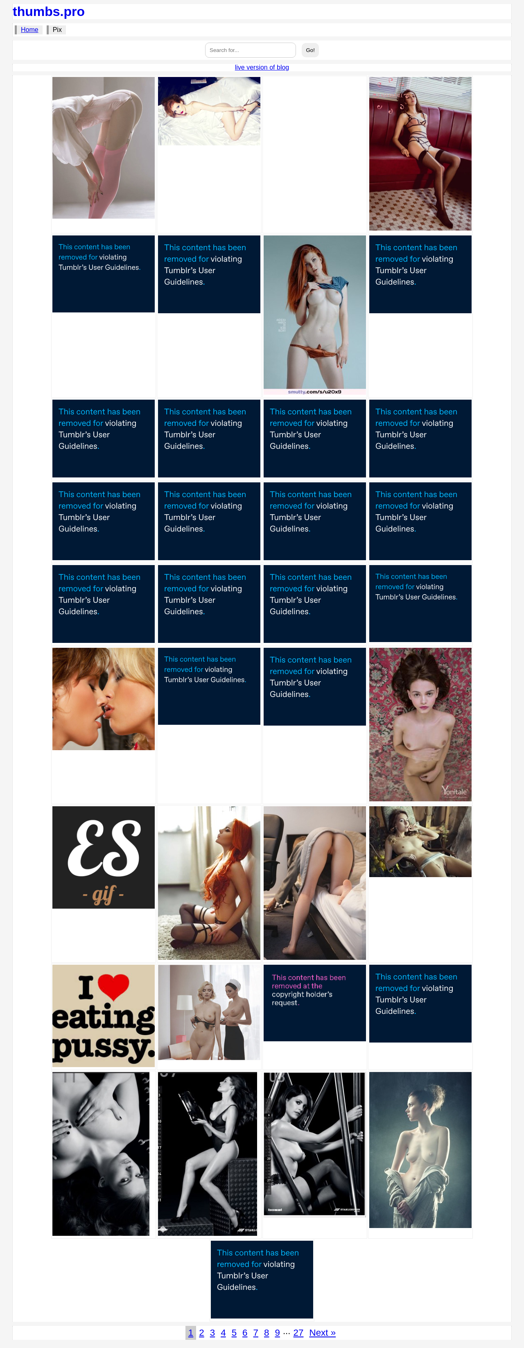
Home (29, 29)
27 (299, 1333)
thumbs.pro (49, 11)
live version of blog (262, 67)
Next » (322, 1333)
